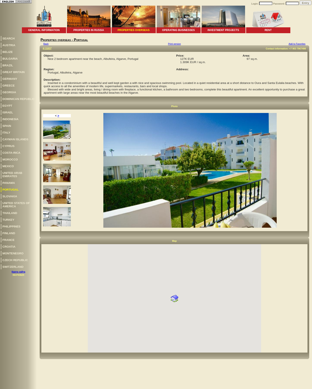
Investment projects (223, 30)
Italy (6, 132)
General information (44, 30)
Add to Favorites (297, 43)
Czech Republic (15, 260)
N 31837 (47, 48)
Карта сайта (18, 271)
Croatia (8, 246)
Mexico (8, 166)
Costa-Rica (11, 152)
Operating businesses (178, 30)
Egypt (7, 105)
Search (8, 38)
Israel (7, 112)
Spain (6, 125)
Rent (268, 30)
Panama (8, 183)
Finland (8, 233)
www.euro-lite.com (302, 385)
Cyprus (8, 146)
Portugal (10, 189)
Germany (9, 78)
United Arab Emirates (12, 174)
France (8, 240)
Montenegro (12, 253)
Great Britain (13, 72)
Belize (7, 52)
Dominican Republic (18, 99)
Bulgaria (10, 58)
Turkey (8, 219)
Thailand (9, 213)
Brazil (7, 65)
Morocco (10, 159)
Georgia (9, 92)
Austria (8, 45)
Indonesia (10, 119)
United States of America (16, 204)
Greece (8, 85)
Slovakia (9, 196)
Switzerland (12, 266)
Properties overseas (134, 30)
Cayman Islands (15, 139)
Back (46, 43)
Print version (174, 43)
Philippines (11, 226)
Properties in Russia (88, 30)
